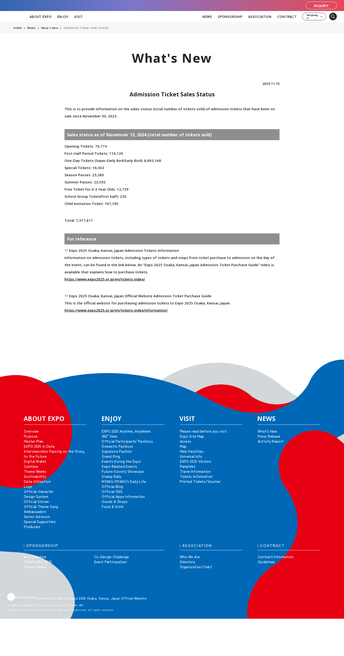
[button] (329, 366)
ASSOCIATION (260, 16)
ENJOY (62, 16)
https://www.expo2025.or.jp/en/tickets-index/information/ (116, 310)
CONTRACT (287, 16)
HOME (17, 28)
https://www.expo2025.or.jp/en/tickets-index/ (104, 279)
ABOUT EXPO (41, 16)
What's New (50, 28)
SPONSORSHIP (230, 16)
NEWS (207, 16)
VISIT (78, 16)
